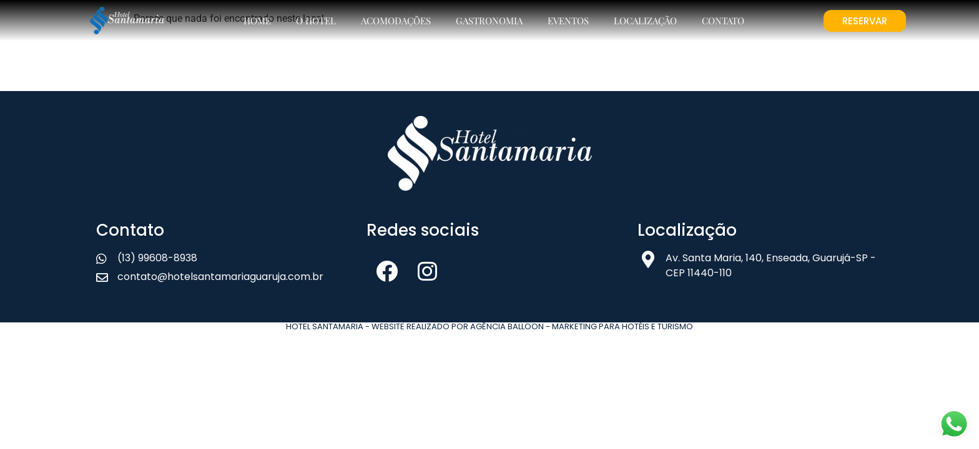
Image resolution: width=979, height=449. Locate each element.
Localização (645, 20)
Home (257, 20)
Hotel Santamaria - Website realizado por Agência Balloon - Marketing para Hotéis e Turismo (489, 326)
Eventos (568, 20)
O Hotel (316, 20)
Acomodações (396, 20)
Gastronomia (489, 20)
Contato (723, 20)
